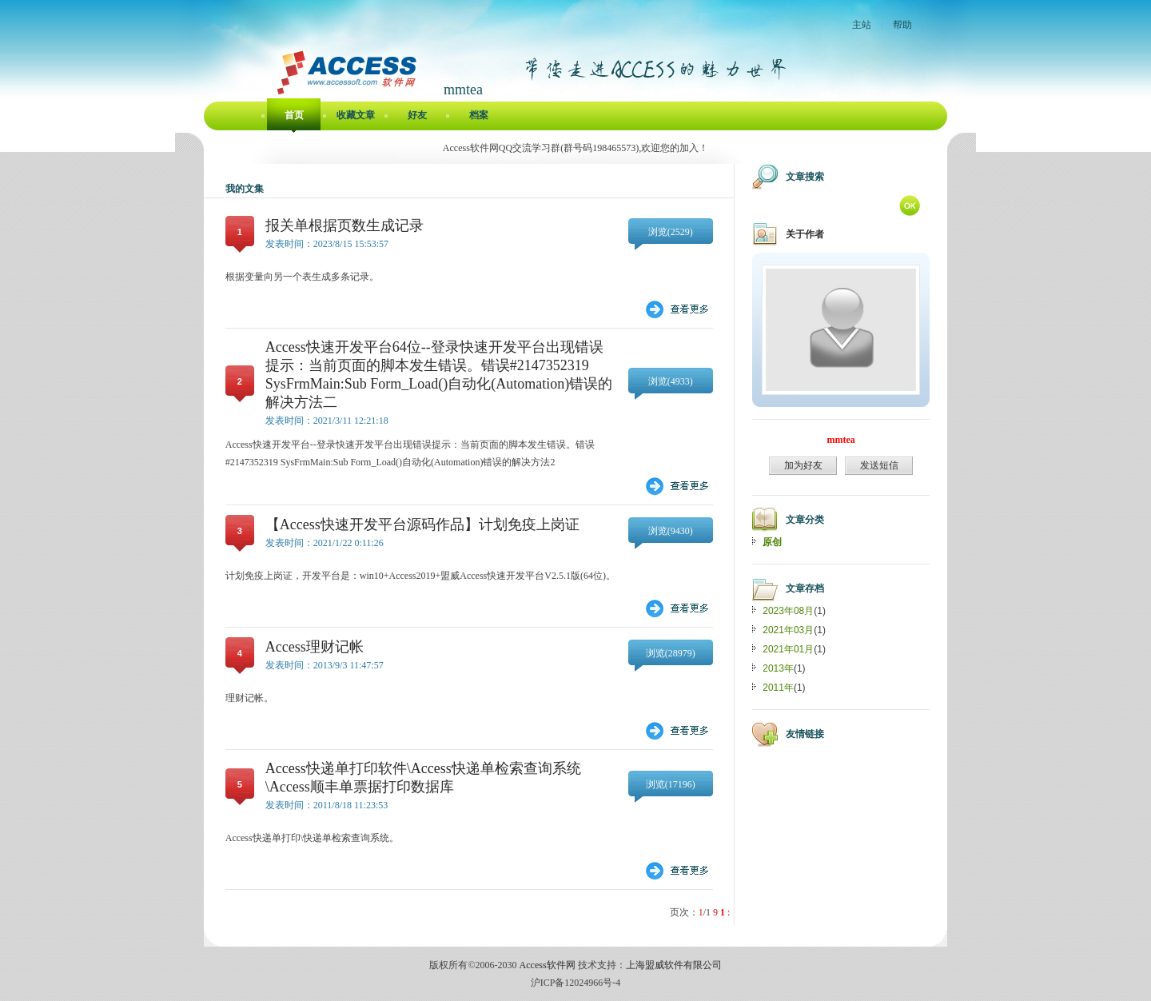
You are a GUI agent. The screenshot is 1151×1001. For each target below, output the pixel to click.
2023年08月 (788, 610)
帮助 (902, 24)
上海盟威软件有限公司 (674, 965)
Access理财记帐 (314, 647)
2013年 (778, 668)
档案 (478, 115)
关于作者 (805, 234)
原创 (772, 542)
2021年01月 (788, 649)
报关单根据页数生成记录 (344, 225)
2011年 (778, 687)
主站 (861, 24)
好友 (417, 115)
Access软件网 (548, 965)
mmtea (841, 439)
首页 (294, 115)
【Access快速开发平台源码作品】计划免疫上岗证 (422, 524)
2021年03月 (788, 630)
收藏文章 (356, 115)
